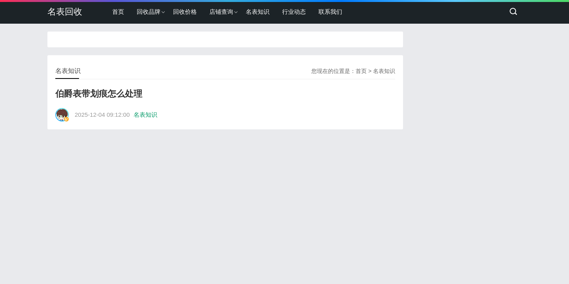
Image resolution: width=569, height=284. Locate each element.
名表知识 (257, 11)
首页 (118, 11)
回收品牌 (148, 11)
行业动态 (294, 11)
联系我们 (330, 11)
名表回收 (64, 12)
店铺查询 (221, 11)
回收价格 (185, 11)
